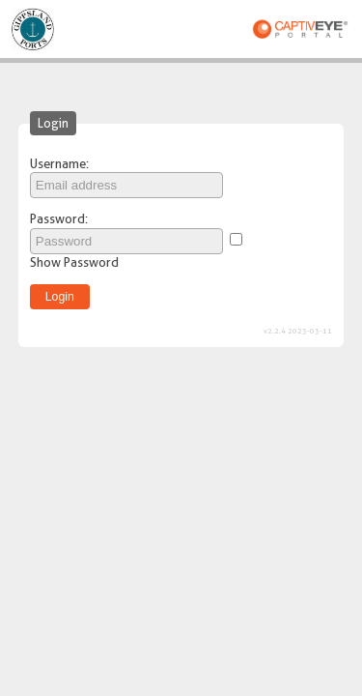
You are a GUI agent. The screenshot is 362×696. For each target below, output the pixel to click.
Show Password (74, 262)
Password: (59, 218)
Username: (59, 163)
